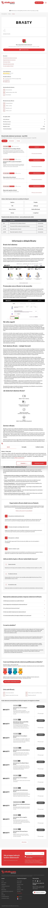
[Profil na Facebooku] (33, 881)
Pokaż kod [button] (40, 706)
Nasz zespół (4, 882)
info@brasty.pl (7, 81)
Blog (2, 893)
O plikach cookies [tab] (40, 446)
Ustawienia (24, 463)
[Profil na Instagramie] (35, 881)
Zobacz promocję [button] (36, 160)
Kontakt (3, 887)
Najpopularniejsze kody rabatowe (9, 60)
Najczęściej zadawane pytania (8, 64)
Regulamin (36, 860)
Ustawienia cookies (5, 898)
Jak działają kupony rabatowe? (7, 891)
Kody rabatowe (11, 140)
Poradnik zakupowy (5, 896)
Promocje (18, 140)
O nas (3, 880)
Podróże (18, 886)
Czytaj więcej (41, 862)
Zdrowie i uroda (20, 884)
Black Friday (4, 889)
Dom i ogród (19, 880)
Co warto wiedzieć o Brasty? (8, 66)
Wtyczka (3, 894)
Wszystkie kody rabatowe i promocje (10, 58)
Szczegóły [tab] (24, 446)
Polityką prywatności (29, 857)
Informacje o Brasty (6, 62)
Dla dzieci (19, 891)
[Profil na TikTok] (40, 881)
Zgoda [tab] (8, 446)
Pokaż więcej (19, 893)
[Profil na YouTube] (38, 881)
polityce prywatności (19, 457)
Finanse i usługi (20, 889)
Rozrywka (19, 887)
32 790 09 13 (6, 80)
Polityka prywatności (6, 886)
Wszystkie (4, 140)
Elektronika (19, 882)
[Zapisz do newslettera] (41, 853)
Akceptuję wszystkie (39, 463)
